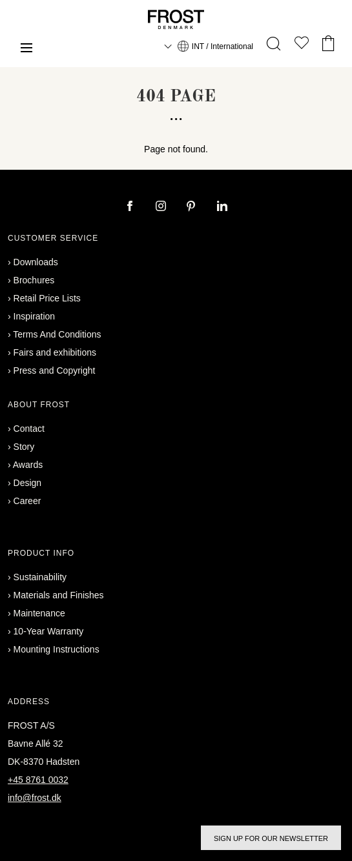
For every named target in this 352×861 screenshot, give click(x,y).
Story (24, 446)
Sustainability (40, 577)
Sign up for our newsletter (271, 838)
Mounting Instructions (56, 649)
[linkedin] (222, 207)
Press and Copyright (55, 370)
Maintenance (39, 613)
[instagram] (162, 207)
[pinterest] (192, 207)
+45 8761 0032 (38, 780)
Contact (29, 428)
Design (28, 483)
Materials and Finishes (59, 595)
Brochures (34, 280)
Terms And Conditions (57, 334)
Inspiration (35, 316)
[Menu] (26, 49)
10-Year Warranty (49, 631)
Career (27, 501)
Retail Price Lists (47, 298)
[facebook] (131, 207)
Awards (28, 465)
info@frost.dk (34, 798)
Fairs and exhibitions (55, 352)
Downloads (36, 262)
